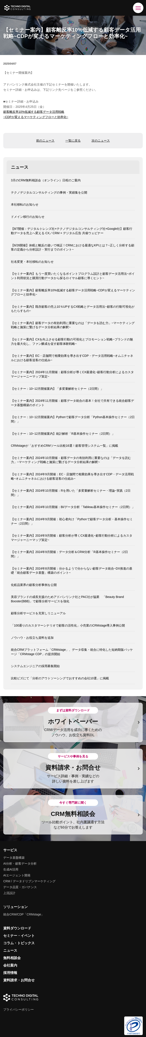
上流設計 (9, 893)
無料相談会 (12, 958)
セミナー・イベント (19, 935)
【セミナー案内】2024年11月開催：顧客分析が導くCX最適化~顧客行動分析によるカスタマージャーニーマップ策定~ (72, 374)
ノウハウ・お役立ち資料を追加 (32, 637)
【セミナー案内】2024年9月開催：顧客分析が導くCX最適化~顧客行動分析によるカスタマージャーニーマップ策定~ (71, 538)
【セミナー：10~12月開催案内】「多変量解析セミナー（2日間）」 (57, 388)
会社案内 (10, 965)
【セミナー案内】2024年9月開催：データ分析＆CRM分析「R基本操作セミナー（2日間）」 (69, 554)
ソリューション (15, 907)
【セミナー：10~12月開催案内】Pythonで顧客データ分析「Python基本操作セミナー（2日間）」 (73, 419)
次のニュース (101, 140)
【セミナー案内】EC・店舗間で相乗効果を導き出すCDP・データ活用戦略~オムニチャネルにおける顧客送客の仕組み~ (72, 358)
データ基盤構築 (14, 857)
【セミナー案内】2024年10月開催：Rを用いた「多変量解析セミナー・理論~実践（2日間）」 (71, 493)
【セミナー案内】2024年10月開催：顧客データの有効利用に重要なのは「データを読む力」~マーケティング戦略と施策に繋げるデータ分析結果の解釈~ (71, 460)
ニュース (10, 950)
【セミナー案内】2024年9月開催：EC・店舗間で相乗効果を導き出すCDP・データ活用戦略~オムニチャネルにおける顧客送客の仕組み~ (72, 476)
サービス (10, 850)
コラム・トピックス (19, 943)
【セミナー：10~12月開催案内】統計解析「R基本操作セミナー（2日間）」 (63, 433)
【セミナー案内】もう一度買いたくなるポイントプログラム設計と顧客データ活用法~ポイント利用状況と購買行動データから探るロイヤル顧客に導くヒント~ (73, 276)
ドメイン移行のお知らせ (27, 216)
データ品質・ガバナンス (20, 887)
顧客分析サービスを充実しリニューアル (38, 613)
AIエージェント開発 (17, 875)
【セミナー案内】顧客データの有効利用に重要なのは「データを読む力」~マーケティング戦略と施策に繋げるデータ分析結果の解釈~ (73, 325)
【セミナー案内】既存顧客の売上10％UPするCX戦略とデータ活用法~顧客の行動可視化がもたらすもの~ (72, 309)
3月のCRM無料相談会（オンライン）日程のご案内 (46, 180)
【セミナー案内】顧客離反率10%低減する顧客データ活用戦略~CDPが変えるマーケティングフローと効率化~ (73, 292)
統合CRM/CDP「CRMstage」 (23, 914)
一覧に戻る (73, 140)
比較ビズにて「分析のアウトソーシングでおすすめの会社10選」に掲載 (60, 678)
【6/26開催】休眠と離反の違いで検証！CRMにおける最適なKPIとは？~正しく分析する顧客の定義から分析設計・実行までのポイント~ (72, 247)
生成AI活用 (10, 869)
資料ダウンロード (17, 928)
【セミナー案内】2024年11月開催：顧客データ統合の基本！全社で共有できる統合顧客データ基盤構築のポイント (72, 403)
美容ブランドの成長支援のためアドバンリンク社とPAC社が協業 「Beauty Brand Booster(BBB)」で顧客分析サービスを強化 (67, 599)
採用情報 (10, 973)
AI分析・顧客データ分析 (20, 863)
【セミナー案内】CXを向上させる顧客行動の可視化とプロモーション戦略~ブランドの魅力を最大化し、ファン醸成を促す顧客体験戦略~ (72, 341)
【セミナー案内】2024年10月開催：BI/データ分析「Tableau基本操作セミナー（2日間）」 (73, 507)
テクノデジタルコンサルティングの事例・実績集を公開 (49, 192)
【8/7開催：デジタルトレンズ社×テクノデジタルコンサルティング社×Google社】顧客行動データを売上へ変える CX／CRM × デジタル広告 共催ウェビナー (71, 231)
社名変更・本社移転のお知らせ (32, 261)
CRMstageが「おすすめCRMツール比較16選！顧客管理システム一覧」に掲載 (64, 445)
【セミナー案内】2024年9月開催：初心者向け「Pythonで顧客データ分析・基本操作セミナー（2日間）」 (72, 521)
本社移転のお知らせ (24, 204)
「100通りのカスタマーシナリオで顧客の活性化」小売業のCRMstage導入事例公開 (68, 625)
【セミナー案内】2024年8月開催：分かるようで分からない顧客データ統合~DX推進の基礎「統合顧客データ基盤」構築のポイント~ (71, 571)
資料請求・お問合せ (19, 980)
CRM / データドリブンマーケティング (29, 881)
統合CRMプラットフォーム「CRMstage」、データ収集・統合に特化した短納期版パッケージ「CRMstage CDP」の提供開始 (72, 652)
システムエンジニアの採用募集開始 (35, 666)
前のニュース (45, 140)
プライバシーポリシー (18, 1009)
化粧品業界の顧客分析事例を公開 (34, 585)
